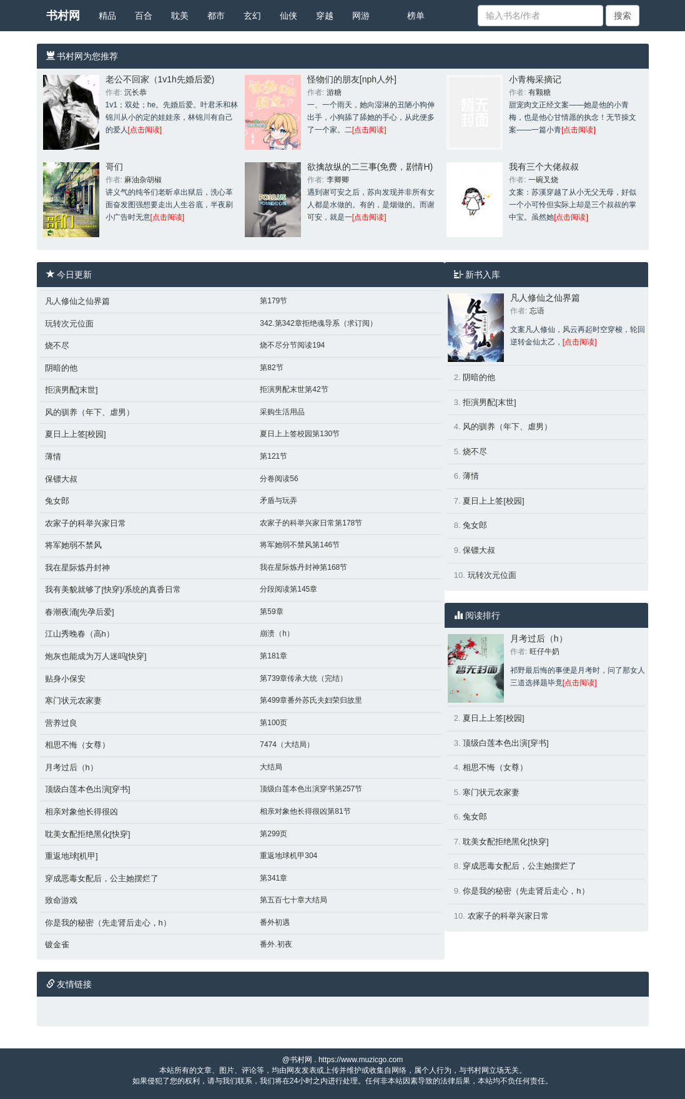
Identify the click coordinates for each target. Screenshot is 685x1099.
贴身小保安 (65, 678)
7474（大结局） (287, 744)
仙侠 (288, 16)
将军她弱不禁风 (73, 545)
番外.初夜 (276, 944)
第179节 (273, 300)
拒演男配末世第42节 (294, 389)
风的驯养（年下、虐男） (89, 412)
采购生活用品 (282, 412)
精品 (107, 16)
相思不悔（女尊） (77, 745)
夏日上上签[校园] (75, 434)
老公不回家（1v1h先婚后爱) (160, 79)
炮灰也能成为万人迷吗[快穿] (96, 656)
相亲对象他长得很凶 (81, 811)
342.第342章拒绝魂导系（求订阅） (318, 323)
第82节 (271, 367)
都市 (216, 16)
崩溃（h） (277, 633)
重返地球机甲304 (288, 855)
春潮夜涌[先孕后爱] (79, 612)
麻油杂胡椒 (143, 179)
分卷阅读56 (279, 478)
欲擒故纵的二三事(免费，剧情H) (370, 167)
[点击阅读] (145, 129)
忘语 (537, 310)
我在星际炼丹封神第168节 (303, 567)
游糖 (334, 92)
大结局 (271, 767)
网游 (361, 16)
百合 (143, 16)
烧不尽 (57, 345)
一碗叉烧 (543, 179)
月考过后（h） (71, 767)
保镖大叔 (61, 479)
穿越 (324, 16)
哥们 (114, 167)
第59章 (271, 611)
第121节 (273, 456)
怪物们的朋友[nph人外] (352, 79)
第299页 (273, 833)
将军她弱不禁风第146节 (300, 544)
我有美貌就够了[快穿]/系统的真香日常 (113, 589)
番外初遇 (275, 922)
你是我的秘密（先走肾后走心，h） (108, 922)
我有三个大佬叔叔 (544, 167)
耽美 (180, 16)
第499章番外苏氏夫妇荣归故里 (311, 700)
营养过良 (61, 723)
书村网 (63, 15)
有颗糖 (539, 92)
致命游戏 (61, 900)
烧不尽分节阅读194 (292, 345)
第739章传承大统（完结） (303, 678)
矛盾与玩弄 (278, 500)
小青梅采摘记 (535, 79)
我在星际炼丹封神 (77, 567)
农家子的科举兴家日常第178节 (311, 523)
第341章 (273, 878)
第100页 (273, 722)
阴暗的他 (61, 368)
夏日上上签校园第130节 (300, 433)
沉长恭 (135, 92)
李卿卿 (338, 179)
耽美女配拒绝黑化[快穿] (88, 834)
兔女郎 (57, 501)
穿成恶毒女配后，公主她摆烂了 (102, 878)
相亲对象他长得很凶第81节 (305, 811)
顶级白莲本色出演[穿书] (88, 789)
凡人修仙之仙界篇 (77, 301)
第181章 (273, 656)
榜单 (416, 16)
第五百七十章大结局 (293, 900)
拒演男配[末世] (71, 389)
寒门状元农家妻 (73, 700)
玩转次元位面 (69, 323)
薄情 (53, 456)
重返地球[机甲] (71, 856)
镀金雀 (57, 944)
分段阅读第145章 (288, 589)
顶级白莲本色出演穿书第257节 (311, 788)
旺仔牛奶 (544, 651)
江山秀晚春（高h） (79, 633)
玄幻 (252, 16)
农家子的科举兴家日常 (85, 523)
